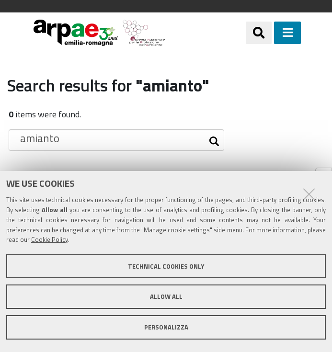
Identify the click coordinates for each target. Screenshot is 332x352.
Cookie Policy (49, 239)
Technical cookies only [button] (166, 266)
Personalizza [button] (166, 327)
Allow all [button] (166, 296)
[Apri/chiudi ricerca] (259, 33)
